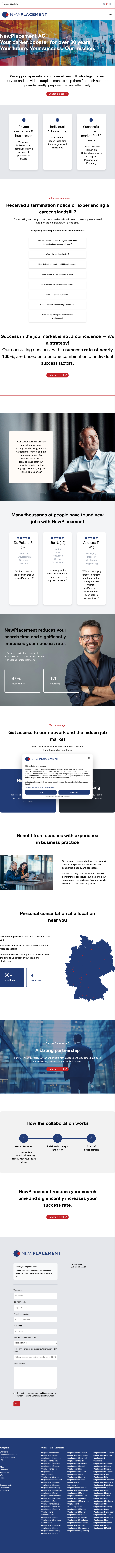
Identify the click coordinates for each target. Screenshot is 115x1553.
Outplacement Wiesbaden (103, 1480)
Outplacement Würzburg (103, 1485)
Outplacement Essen (49, 1501)
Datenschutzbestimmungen (43, 1396)
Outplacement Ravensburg (78, 1528)
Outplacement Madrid (102, 1528)
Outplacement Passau (76, 1526)
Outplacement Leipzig (76, 1477)
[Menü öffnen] (110, 14)
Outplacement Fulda (49, 1517)
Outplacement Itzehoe (76, 1461)
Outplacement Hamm (49, 1534)
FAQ (1, 1460)
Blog (2, 1467)
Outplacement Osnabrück (77, 1520)
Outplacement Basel (101, 1488)
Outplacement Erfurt (49, 1493)
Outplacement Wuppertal (103, 1483)
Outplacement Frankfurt (50, 1507)
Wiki (1, 1475)
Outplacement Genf (101, 1491)
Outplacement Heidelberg (77, 1456)
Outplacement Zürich (101, 1496)
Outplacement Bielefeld (50, 1464)
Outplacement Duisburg (50, 1488)
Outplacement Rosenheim (103, 1453)
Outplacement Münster (76, 1512)
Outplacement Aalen (49, 1456)
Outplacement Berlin (49, 1461)
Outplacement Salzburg (102, 1507)
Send (17, 1404)
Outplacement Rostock (102, 1456)
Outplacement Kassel (76, 1466)
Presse (3, 1478)
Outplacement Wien (101, 1509)
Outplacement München (76, 1509)
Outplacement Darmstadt (51, 1480)
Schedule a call (58, 94)
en (107, 4)
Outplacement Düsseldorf (51, 1491)
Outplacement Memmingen (78, 1501)
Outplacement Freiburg (50, 1509)
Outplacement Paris (101, 1526)
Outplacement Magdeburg (77, 1491)
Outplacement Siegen (102, 1466)
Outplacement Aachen (50, 1453)
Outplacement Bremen (50, 1477)
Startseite (4, 1452)
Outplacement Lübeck (76, 1480)
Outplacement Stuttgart (103, 1472)
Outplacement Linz (100, 1504)
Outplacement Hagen (49, 1528)
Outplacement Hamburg (50, 1531)
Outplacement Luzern (102, 1493)
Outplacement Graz (101, 1499)
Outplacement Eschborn (51, 1496)
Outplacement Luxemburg (103, 1517)
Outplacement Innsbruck (103, 1501)
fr (110, 4)
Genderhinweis (6, 1485)
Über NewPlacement (8, 1455)
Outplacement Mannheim (77, 1496)
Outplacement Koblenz (76, 1472)
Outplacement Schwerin (103, 1464)
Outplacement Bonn (49, 1469)
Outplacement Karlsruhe (77, 1464)
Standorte (4, 1470)
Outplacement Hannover (77, 1453)
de (104, 4)
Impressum (4, 1491)
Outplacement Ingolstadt (77, 1458)
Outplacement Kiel (74, 1469)
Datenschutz (5, 1488)
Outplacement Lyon (101, 1520)
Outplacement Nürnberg (76, 1515)
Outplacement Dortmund (51, 1483)
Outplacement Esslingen (51, 1504)
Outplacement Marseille (102, 1523)
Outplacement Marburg (76, 1499)
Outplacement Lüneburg (76, 1488)
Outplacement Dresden (50, 1485)
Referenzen (4, 1473)
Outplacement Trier (101, 1474)
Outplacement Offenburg (77, 1517)
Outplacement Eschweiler (51, 1499)
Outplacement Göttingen (51, 1526)
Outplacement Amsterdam (103, 1512)
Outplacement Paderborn (77, 1523)
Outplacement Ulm (100, 1477)
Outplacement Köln (75, 1474)
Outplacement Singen (102, 1469)
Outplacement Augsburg (51, 1458)
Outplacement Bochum (50, 1466)
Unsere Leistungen (7, 1457)
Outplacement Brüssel (102, 1515)
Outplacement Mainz (75, 1493)
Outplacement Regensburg (78, 1531)
